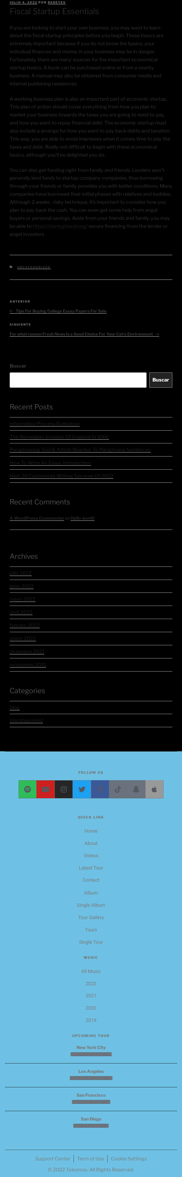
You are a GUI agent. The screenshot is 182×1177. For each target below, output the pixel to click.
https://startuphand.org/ (60, 226)
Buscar (18, 366)
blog (15, 707)
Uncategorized (34, 267)
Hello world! (82, 518)
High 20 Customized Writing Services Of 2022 (61, 476)
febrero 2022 (25, 625)
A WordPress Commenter (37, 518)
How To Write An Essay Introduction (50, 463)
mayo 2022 (22, 599)
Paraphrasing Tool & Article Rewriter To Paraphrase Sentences (80, 449)
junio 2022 (22, 586)
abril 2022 (21, 612)
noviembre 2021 (28, 664)
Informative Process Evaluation (45, 424)
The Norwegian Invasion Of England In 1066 (59, 437)
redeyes (57, 2)
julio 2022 (21, 573)
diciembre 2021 (27, 651)
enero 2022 (23, 638)
